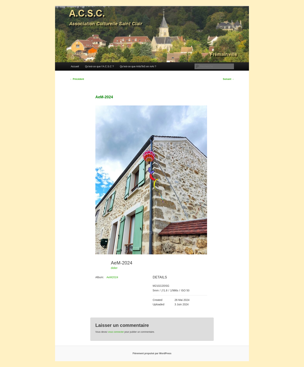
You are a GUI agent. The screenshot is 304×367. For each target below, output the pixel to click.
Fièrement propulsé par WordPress (152, 353)
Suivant (228, 79)
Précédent (77, 79)
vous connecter (116, 332)
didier (114, 267)
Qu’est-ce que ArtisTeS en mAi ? (138, 66)
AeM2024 (112, 277)
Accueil (75, 66)
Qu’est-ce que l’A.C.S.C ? (99, 66)
